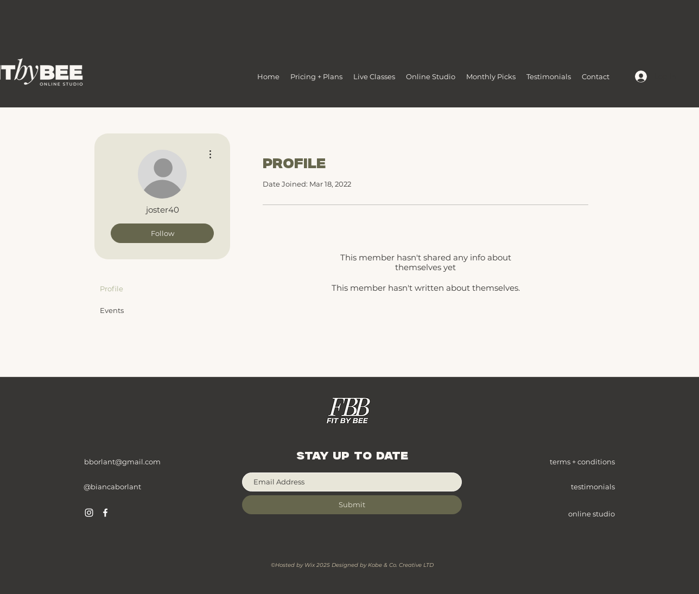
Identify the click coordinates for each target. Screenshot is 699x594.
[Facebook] (105, 512)
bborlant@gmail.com (122, 461)
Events (112, 310)
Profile (111, 288)
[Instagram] (89, 512)
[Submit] (352, 504)
